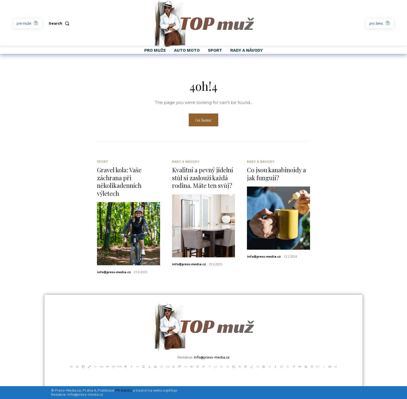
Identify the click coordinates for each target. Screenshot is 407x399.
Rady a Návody (186, 161)
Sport (102, 161)
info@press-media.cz (114, 272)
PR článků (123, 390)
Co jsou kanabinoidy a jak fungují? (276, 174)
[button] (60, 23)
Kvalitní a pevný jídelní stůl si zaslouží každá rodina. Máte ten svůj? (202, 178)
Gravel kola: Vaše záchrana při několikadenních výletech (119, 181)
